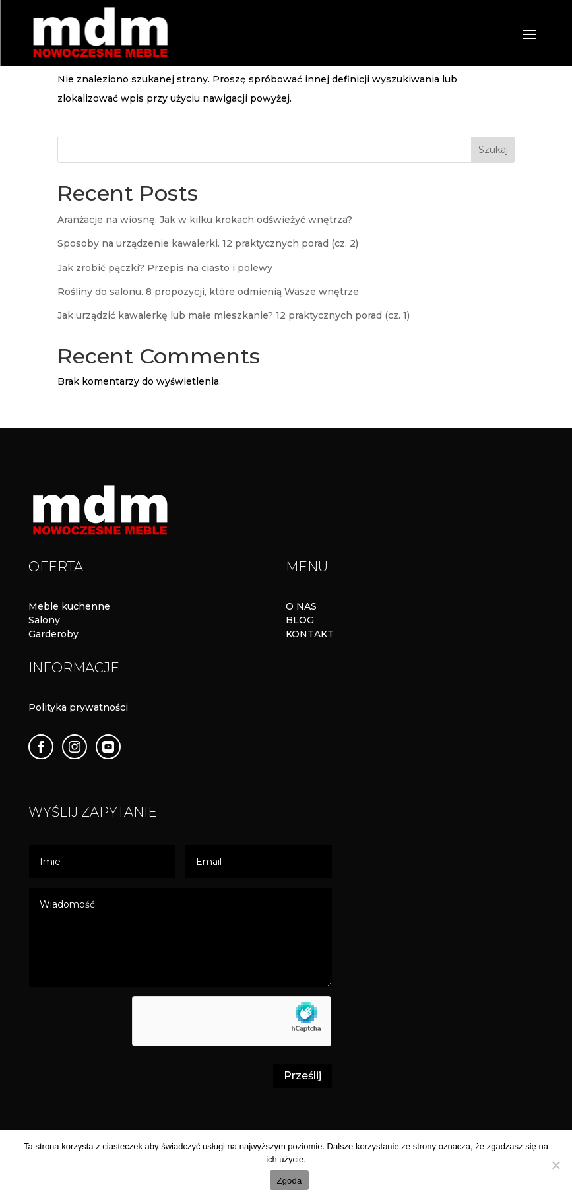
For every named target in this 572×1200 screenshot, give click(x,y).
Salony (44, 620)
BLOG (300, 620)
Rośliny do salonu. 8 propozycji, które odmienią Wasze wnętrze (208, 292)
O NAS (301, 606)
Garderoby (53, 634)
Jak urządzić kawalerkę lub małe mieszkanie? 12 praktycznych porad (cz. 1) (233, 315)
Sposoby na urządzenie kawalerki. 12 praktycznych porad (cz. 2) (207, 243)
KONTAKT (310, 634)
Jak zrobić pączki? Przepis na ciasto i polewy (164, 268)
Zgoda (289, 1180)
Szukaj (493, 150)
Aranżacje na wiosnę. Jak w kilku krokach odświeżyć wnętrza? (204, 220)
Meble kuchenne (69, 606)
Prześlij (302, 1075)
